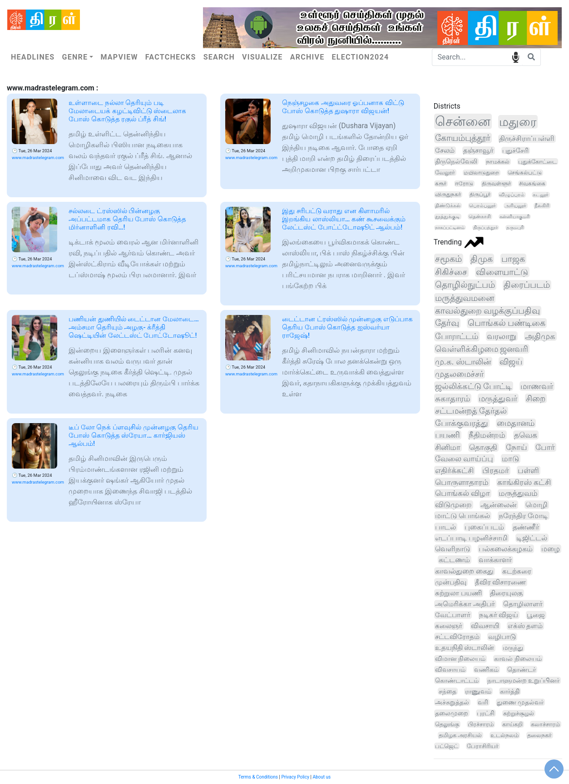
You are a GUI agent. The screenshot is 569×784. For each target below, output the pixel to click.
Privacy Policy (295, 776)
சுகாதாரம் (452, 398)
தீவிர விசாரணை (500, 582)
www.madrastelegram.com (38, 157)
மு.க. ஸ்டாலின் (463, 361)
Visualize (262, 57)
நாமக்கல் (498, 161)
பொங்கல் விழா (462, 493)
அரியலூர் (515, 206)
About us (321, 776)
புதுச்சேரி (515, 150)
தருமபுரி (515, 227)
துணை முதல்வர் (520, 702)
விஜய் (511, 361)
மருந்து (513, 648)
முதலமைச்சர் (459, 374)
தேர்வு (447, 323)
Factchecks (170, 57)
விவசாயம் (450, 669)
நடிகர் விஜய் (499, 615)
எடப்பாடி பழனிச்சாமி (471, 538)
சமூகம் (448, 259)
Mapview (119, 57)
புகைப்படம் (484, 527)
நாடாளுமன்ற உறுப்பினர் (523, 680)
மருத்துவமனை (464, 298)
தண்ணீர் (526, 527)
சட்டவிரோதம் (457, 637)
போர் (545, 447)
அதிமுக (540, 336)
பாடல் (445, 527)
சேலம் (445, 150)
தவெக (525, 434)
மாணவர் (536, 386)
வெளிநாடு (452, 548)
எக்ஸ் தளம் (525, 626)
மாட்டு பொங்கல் (462, 515)
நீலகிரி (541, 206)
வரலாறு (501, 336)
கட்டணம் (454, 559)
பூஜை (536, 615)
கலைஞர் (448, 626)
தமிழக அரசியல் (460, 735)
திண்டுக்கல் (447, 206)
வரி (483, 702)
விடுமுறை (453, 504)
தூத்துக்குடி (447, 217)
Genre (75, 57)
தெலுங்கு (447, 724)
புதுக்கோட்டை (537, 161)
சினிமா (447, 447)
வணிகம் (486, 669)
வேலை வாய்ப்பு (464, 458)
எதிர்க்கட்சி (454, 470)
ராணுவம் (478, 691)
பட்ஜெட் (446, 746)
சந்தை (447, 691)
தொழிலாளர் (523, 604)
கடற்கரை (516, 571)
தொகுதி (483, 447)
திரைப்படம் (527, 285)
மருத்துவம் (518, 493)
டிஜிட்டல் (531, 538)
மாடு (510, 458)
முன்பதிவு (450, 582)
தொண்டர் (521, 669)
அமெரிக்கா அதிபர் (465, 604)
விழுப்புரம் (511, 195)
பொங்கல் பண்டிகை (507, 323)
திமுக (481, 259)
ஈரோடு (464, 183)
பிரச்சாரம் (481, 724)
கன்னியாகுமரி (514, 216)
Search (219, 57)
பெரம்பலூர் (482, 206)
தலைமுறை (451, 713)
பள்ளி (528, 470)
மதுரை (517, 122)
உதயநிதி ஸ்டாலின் (465, 648)
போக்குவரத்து (461, 423)
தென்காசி (480, 217)
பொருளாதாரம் (462, 482)
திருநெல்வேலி (456, 161)
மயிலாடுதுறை (481, 173)
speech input (515, 56)
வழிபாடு (502, 637)
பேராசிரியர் (483, 746)
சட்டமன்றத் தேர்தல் (471, 410)
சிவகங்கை (532, 183)
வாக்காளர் (495, 560)
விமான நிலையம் (460, 659)
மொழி (536, 504)
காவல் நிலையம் (518, 658)
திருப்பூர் (480, 194)
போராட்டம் (456, 336)
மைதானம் (515, 423)
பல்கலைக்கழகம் (506, 548)
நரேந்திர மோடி (523, 515)
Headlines (32, 57)
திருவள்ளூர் (496, 183)
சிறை (535, 398)
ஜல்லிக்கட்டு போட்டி (473, 386)
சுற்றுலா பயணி (458, 593)
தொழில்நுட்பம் (465, 285)
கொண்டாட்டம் (457, 680)
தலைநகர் (539, 735)
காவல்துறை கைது (464, 571)
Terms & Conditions (258, 776)
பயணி (447, 434)
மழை (550, 548)
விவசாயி (485, 626)
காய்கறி (512, 724)
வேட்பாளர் (452, 615)
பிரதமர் (495, 470)
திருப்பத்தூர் (485, 227)
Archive (307, 57)
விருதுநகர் (448, 194)
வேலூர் (445, 172)
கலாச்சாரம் (545, 724)
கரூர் (440, 183)
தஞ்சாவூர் (478, 150)
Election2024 (360, 57)
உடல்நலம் (504, 735)
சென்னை (462, 121)
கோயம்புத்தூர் (462, 138)
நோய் (516, 447)
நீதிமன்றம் (487, 434)
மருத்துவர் (498, 398)
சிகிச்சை (451, 272)
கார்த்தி (510, 691)
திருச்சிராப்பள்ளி (526, 139)
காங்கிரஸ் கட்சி (524, 482)
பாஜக (513, 259)
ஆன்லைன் (498, 504)
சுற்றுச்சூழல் (518, 713)
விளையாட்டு (502, 272)
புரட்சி (486, 713)
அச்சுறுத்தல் (452, 702)
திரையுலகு (506, 593)
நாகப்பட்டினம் (450, 227)
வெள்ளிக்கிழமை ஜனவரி (482, 349)
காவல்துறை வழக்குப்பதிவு (487, 311)
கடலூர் (541, 195)
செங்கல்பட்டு (525, 173)
